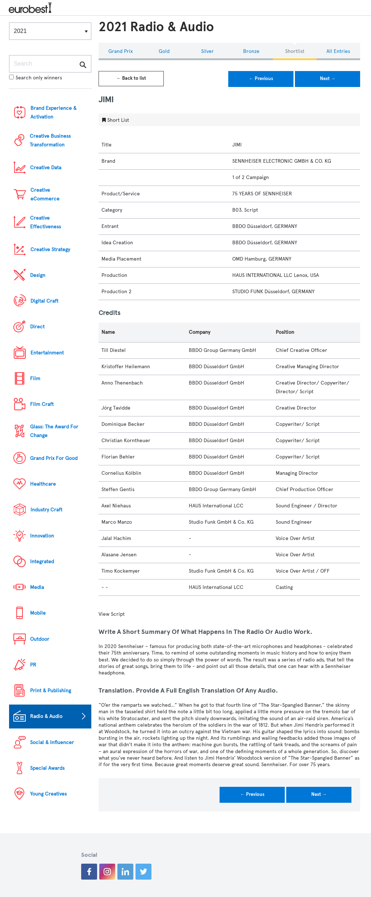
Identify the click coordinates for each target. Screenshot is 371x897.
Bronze (251, 51)
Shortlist (294, 51)
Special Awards (47, 768)
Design (37, 275)
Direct (37, 327)
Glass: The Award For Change (54, 431)
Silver (207, 51)
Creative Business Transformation (50, 140)
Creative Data (45, 168)
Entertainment (47, 353)
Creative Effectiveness (45, 222)
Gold (164, 51)
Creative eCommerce (44, 194)
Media (37, 587)
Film (35, 378)
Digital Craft (44, 301)
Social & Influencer (52, 742)
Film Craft (42, 404)
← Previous (261, 79)
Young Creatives (48, 794)
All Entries (338, 51)
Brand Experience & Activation (53, 112)
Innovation (42, 536)
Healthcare (43, 484)
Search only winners (35, 78)
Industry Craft (46, 510)
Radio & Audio (46, 716)
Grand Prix (120, 51)
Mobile (38, 613)
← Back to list (131, 78)
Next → (327, 79)
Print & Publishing (50, 691)
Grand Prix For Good (54, 458)
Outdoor (39, 639)
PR (33, 665)
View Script (112, 614)
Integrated (42, 561)
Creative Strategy (50, 249)
